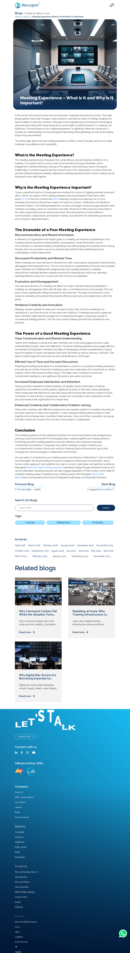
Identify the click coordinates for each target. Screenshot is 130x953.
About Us (19, 792)
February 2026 (50, 545)
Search (106, 507)
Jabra (17, 932)
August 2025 (57, 551)
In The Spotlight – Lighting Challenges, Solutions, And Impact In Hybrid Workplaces (29, 489)
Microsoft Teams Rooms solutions (45, 467)
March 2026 (34, 545)
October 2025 (22, 551)
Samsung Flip (21, 877)
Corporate (30, 522)
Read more (27, 632)
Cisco (17, 927)
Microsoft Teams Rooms (26, 922)
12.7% (24, 199)
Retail (17, 852)
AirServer (19, 907)
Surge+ (18, 902)
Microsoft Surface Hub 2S (26, 872)
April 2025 (108, 551)
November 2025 (104, 545)
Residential (20, 857)
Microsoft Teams (22, 882)
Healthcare (19, 842)
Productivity (98, 522)
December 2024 (80, 556)
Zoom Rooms (21, 942)
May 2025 (96, 551)
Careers (18, 807)
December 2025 (85, 545)
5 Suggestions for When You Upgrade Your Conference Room (101, 489)
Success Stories (22, 817)
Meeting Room (63, 522)
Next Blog (108, 484)
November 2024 (102, 556)
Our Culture (20, 802)
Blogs (19, 13)
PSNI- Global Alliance (24, 797)
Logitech (19, 937)
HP (16, 947)
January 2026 (67, 545)
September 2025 (40, 551)
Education (19, 837)
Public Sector (21, 847)
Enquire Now (26, 736)
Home (17, 17)
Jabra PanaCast (21, 887)
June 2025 (83, 551)
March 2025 (21, 556)
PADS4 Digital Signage (25, 892)
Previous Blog (24, 484)
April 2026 (20, 545)
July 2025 (71, 551)
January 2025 (59, 556)
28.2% (56, 199)
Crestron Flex (21, 897)
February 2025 (39, 556)
